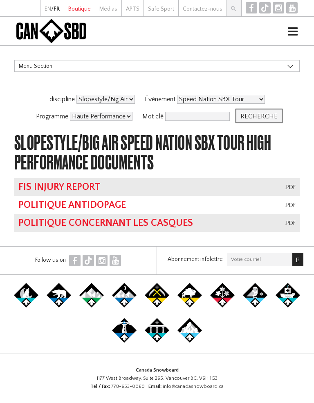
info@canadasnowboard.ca (193, 386)
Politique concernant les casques (105, 223)
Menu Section (35, 66)
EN (48, 9)
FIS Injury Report (59, 187)
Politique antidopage (72, 205)
